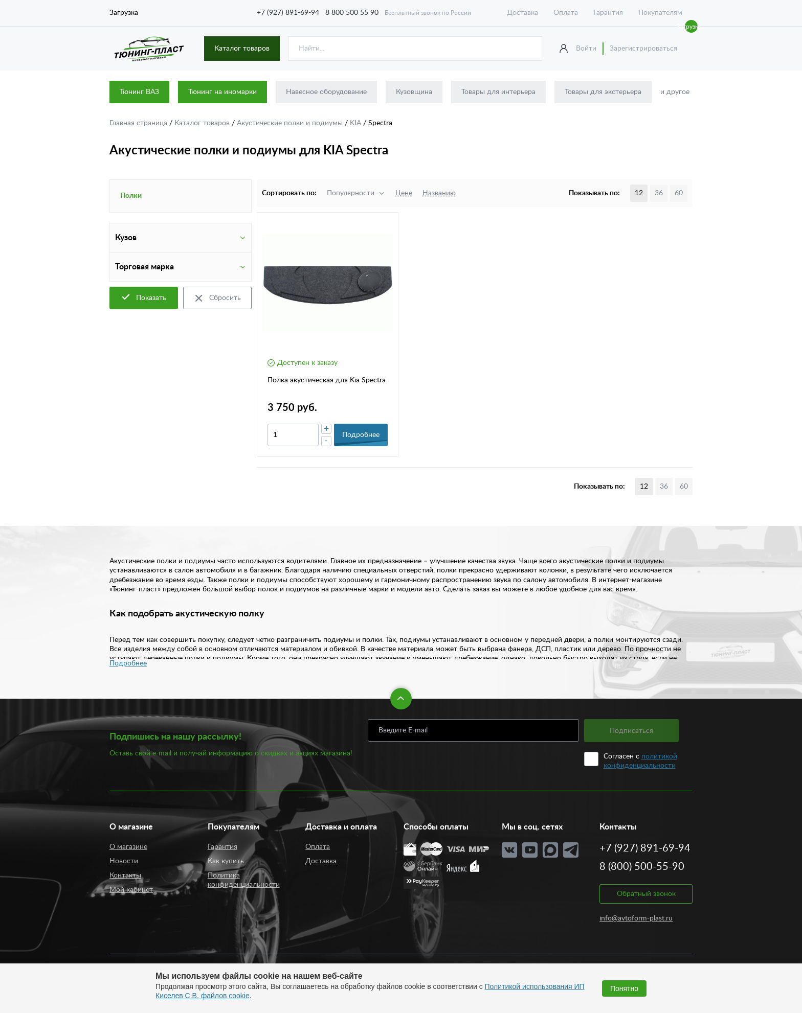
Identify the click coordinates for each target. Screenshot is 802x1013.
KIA (356, 123)
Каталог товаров (242, 48)
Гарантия (608, 12)
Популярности (350, 193)
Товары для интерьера (498, 92)
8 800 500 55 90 (351, 12)
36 (659, 193)
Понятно (624, 988)
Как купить (226, 861)
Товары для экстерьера (603, 92)
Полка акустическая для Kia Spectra (327, 380)
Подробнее (128, 663)
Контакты (125, 875)
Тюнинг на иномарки (222, 92)
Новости (123, 861)
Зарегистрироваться (643, 48)
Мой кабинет (131, 889)
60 (679, 193)
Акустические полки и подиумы (291, 123)
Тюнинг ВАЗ (139, 92)
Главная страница (139, 123)
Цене (403, 193)
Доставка (522, 12)
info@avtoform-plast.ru (636, 918)
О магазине (128, 846)
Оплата (565, 12)
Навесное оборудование (326, 92)
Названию (439, 193)
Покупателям (660, 12)
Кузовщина (414, 92)
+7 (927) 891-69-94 (288, 12)
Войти (586, 48)
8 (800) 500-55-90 (641, 867)
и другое (674, 92)
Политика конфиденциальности (244, 880)
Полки (131, 195)
